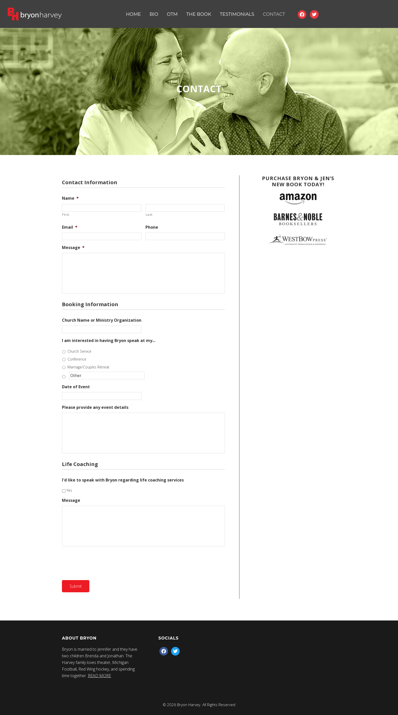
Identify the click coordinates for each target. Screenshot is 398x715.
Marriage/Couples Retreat (88, 367)
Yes (69, 490)
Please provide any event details (95, 407)
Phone (151, 227)
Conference (77, 359)
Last (149, 214)
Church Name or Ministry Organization (101, 320)
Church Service (79, 351)
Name (70, 198)
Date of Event (76, 387)
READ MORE (99, 675)
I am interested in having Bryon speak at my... (108, 340)
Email (69, 227)
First (65, 214)
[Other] (107, 375)
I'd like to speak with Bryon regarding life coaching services (123, 480)
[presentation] (100, 562)
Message (73, 247)
